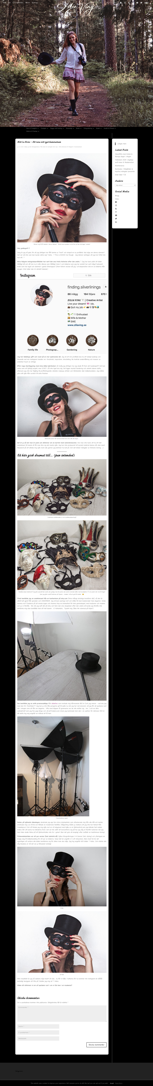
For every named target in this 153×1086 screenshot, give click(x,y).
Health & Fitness (109, 128)
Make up (26, 147)
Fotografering (18, 3)
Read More (118, 1083)
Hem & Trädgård (31, 128)
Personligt (69, 128)
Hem (4, 3)
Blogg (109, 3)
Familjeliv (43, 128)
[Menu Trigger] (146, 2)
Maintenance (119, 166)
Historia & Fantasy (31, 131)
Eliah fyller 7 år (120, 175)
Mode (78, 128)
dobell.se (55, 703)
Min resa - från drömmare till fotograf (63, 147)
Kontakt (35, 3)
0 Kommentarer (78, 147)
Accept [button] (112, 1083)
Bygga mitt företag (56, 128)
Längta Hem (121, 144)
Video (116, 3)
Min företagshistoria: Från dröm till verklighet (40, 147)
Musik (28, 3)
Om (9, 3)
